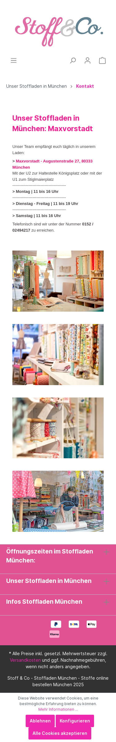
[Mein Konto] (87, 60)
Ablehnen (40, 720)
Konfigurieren (75, 720)
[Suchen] (72, 60)
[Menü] (13, 60)
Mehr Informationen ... (58, 709)
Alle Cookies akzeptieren (59, 733)
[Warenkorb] (102, 60)
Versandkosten (25, 660)
